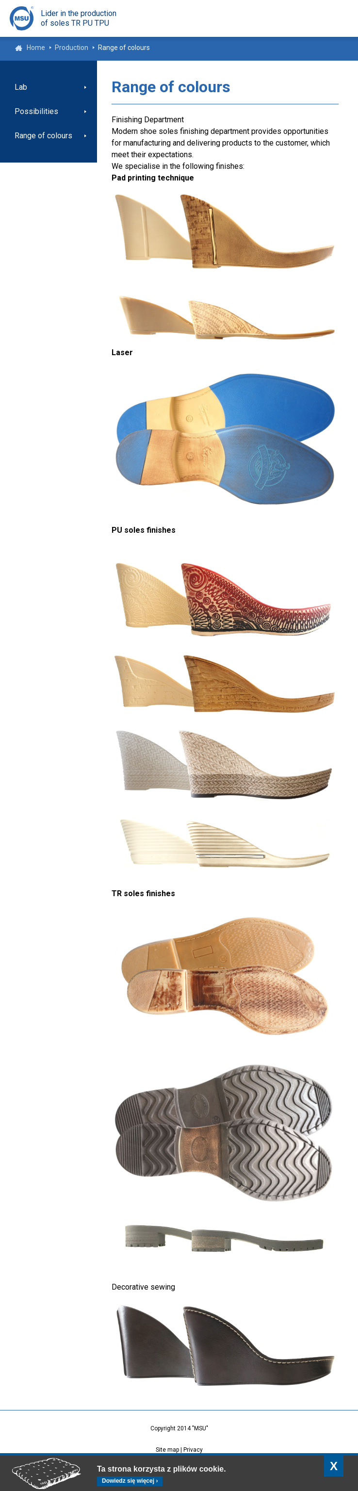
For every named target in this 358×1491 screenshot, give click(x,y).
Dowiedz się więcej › (130, 1480)
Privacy (193, 1449)
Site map (167, 1449)
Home (36, 47)
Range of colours (43, 135)
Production (71, 47)
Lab (21, 87)
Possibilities (36, 111)
